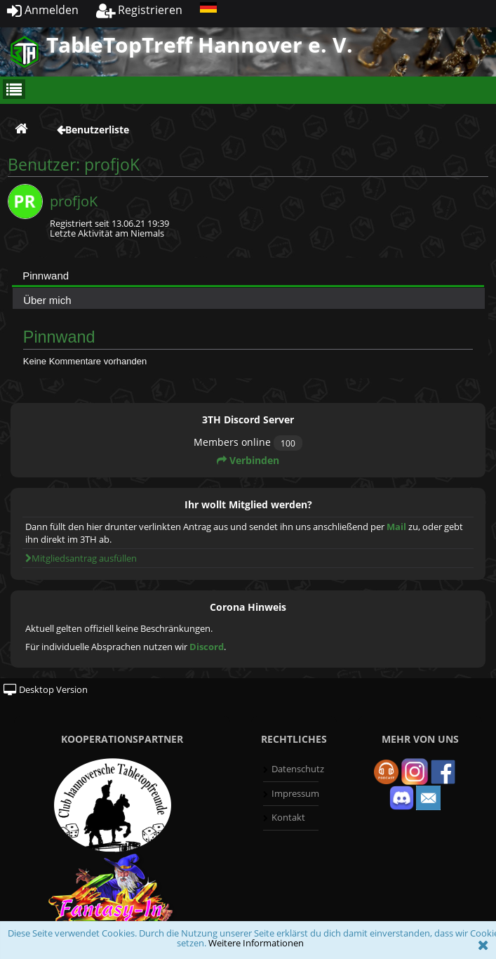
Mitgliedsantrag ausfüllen (81, 558)
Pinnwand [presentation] (45, 276)
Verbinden (248, 460)
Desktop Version (46, 689)
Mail (396, 526)
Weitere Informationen (256, 943)
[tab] (248, 275)
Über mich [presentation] (47, 300)
